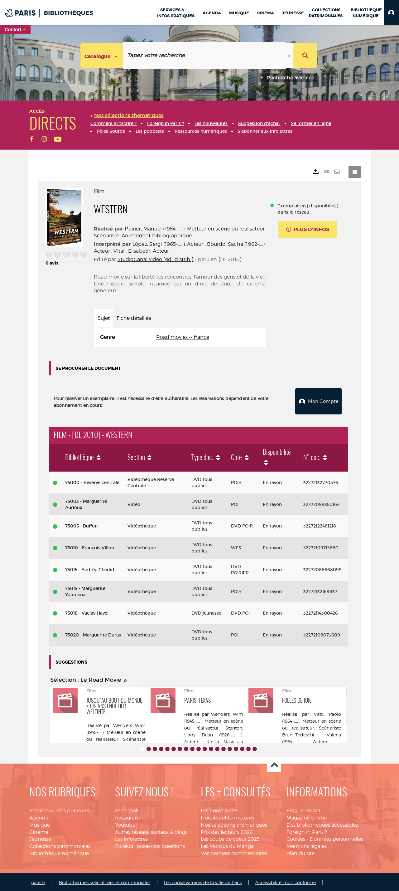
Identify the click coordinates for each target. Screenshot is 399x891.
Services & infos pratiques (59, 809)
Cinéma (38, 831)
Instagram (127, 816)
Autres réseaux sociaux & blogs (151, 831)
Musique (39, 823)
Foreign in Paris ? (306, 831)
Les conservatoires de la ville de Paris (203, 881)
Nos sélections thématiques (234, 823)
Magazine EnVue (306, 816)
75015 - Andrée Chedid (89, 568)
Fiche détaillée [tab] (134, 318)
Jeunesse (40, 837)
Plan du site (300, 852)
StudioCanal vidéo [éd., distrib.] (156, 259)
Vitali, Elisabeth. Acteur (141, 251)
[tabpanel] (179, 337)
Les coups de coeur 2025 (230, 837)
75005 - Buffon (81, 524)
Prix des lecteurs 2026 (227, 831)
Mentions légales (306, 845)
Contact (310, 809)
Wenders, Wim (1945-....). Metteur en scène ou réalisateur (213, 719)
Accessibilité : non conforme (285, 881)
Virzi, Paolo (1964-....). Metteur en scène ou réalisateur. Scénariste (311, 719)
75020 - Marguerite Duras (93, 633)
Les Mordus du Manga (227, 845)
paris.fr (38, 881)
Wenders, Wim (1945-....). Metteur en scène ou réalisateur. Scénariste (116, 730)
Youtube (125, 823)
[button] (391, 12)
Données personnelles (336, 837)
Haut (274, 763)
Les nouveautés (219, 809)
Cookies (295, 837)
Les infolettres (131, 837)
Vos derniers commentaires (234, 852)
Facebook (127, 809)
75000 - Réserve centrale (92, 481)
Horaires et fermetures (227, 816)
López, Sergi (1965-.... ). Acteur (167, 244)
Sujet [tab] (104, 318)
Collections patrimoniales (59, 845)
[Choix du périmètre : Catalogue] (101, 55)
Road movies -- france (182, 337)
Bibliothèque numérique (59, 852)
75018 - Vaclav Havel (86, 611)
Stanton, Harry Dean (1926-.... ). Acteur (213, 733)
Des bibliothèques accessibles (322, 823)
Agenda (38, 816)
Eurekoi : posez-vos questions (150, 845)
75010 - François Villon (89, 546)
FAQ (291, 809)
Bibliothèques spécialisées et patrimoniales (104, 881)
